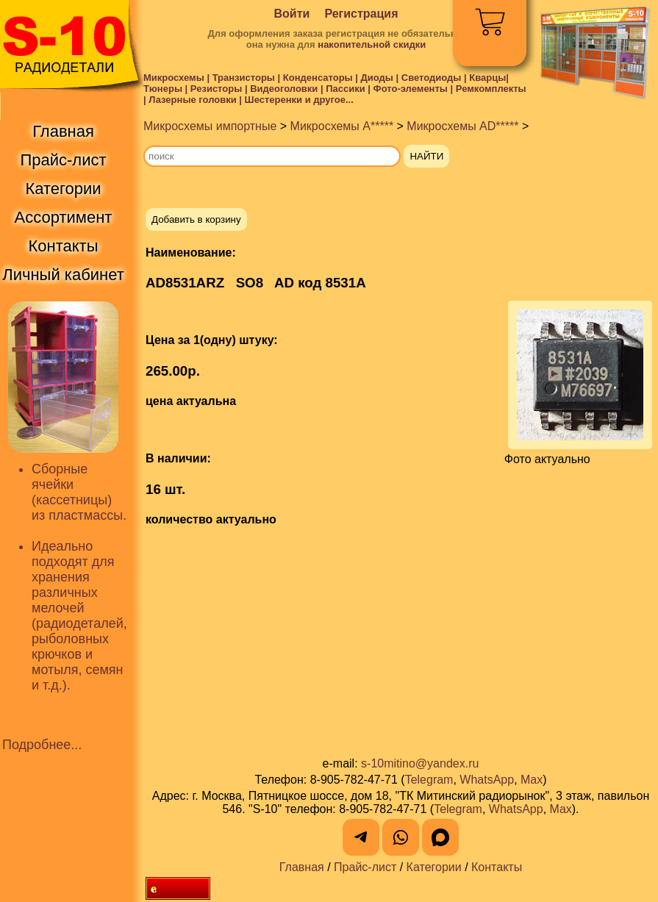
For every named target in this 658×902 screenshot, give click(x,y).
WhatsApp (486, 779)
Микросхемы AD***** (462, 126)
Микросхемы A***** (342, 126)
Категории (434, 867)
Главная (301, 867)
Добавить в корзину (196, 219)
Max (532, 779)
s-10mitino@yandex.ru (420, 763)
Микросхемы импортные (209, 126)
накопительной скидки (372, 44)
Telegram (429, 779)
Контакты (496, 867)
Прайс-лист (365, 867)
